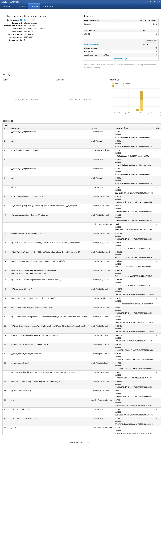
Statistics (48, 6)
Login (157, 1)
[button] (21, 20)
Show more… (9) (120, 58)
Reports (34, 6)
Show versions (151, 41)
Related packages (91, 44)
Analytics (10, 1)
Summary (7, 6)
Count (144, 44)
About (89, 442)
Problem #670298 (31, 20)
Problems (21, 6)
